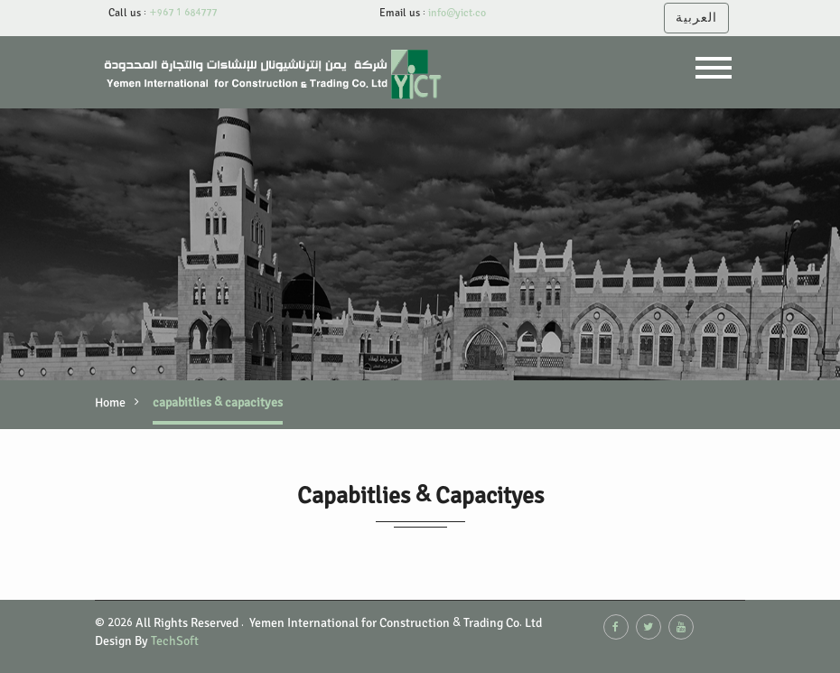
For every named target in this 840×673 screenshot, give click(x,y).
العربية (696, 17)
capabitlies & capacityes (218, 402)
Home (110, 402)
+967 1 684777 (181, 12)
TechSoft (175, 641)
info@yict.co (455, 12)
